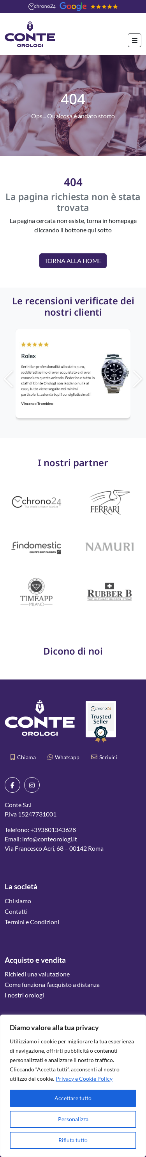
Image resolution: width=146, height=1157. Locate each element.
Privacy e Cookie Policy (84, 1078)
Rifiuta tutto (73, 1140)
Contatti (16, 911)
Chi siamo (18, 900)
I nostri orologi (24, 995)
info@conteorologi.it (49, 839)
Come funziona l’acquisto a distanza (52, 984)
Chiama (23, 757)
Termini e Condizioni (32, 921)
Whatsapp (63, 757)
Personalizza (73, 1119)
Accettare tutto (73, 1098)
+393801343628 (53, 829)
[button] (120, 379)
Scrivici (104, 757)
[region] (73, 1086)
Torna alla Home (73, 260)
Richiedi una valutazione (37, 974)
